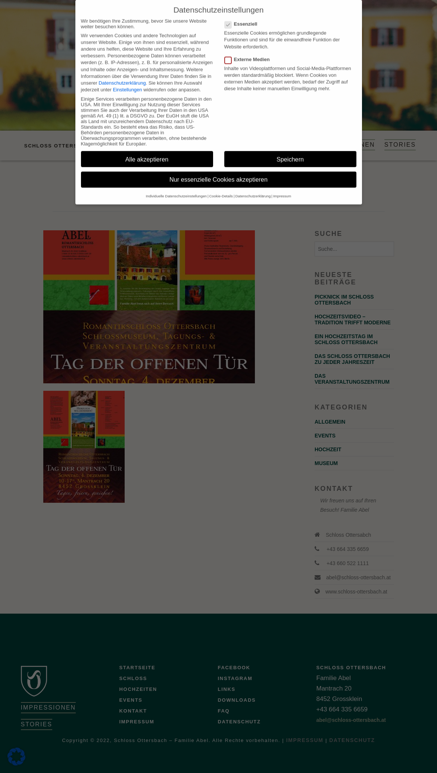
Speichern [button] (290, 152)
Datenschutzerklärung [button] (253, 189)
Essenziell (243, 17)
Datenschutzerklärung (122, 76)
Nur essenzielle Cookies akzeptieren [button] (218, 172)
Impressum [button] (282, 189)
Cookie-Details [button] (221, 189)
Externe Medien (249, 52)
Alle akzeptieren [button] (147, 152)
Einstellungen (127, 82)
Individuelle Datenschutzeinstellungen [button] (176, 189)
